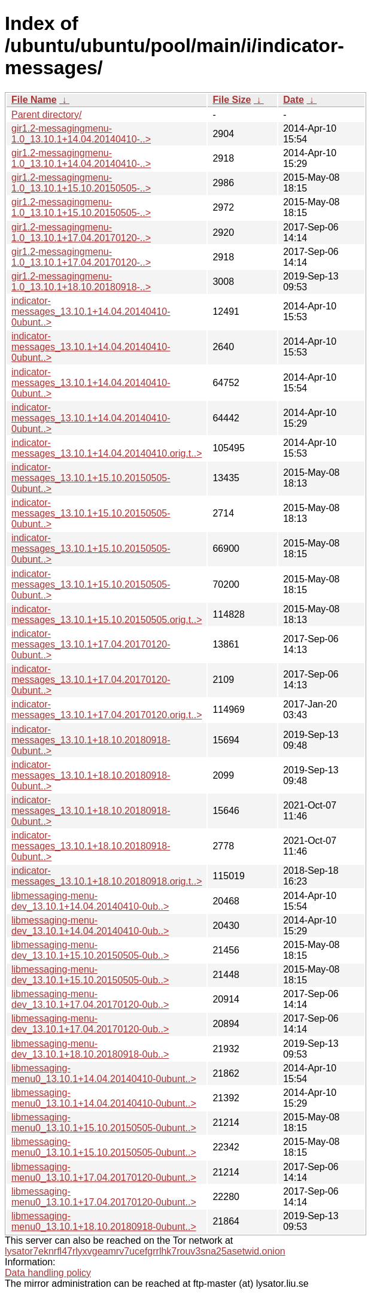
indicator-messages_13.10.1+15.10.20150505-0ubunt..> (91, 478)
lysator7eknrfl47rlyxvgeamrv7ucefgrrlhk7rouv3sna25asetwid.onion (145, 1251)
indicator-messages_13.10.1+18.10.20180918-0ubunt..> (91, 740)
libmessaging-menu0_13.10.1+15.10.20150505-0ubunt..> (103, 1122)
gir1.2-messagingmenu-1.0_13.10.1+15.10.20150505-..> (81, 182)
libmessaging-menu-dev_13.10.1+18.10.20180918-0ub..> (90, 1048)
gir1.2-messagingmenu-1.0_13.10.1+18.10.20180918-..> (81, 281)
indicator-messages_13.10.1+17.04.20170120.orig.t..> (106, 709)
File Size (231, 100)
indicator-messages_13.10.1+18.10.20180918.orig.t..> (106, 875)
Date (293, 100)
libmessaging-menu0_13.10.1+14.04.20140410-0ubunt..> (103, 1073)
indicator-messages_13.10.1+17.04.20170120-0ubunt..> (91, 644)
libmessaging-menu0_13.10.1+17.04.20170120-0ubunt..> (103, 1172)
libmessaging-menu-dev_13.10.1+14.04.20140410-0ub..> (90, 901)
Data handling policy (48, 1273)
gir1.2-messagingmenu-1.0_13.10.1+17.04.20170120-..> (81, 232)
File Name (34, 100)
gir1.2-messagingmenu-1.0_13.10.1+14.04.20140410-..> (81, 133)
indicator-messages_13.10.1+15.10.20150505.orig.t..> (106, 614)
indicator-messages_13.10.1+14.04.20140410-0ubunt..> (91, 311)
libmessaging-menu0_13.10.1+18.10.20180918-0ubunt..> (103, 1221)
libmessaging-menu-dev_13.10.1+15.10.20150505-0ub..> (90, 950)
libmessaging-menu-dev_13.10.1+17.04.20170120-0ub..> (90, 999)
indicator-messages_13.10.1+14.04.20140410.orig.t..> (106, 448)
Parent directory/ (46, 115)
